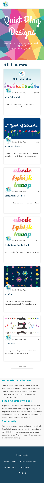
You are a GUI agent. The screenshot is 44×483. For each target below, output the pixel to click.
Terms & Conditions (28, 461)
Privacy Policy (10, 467)
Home (6, 461)
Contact (14, 461)
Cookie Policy (23, 467)
